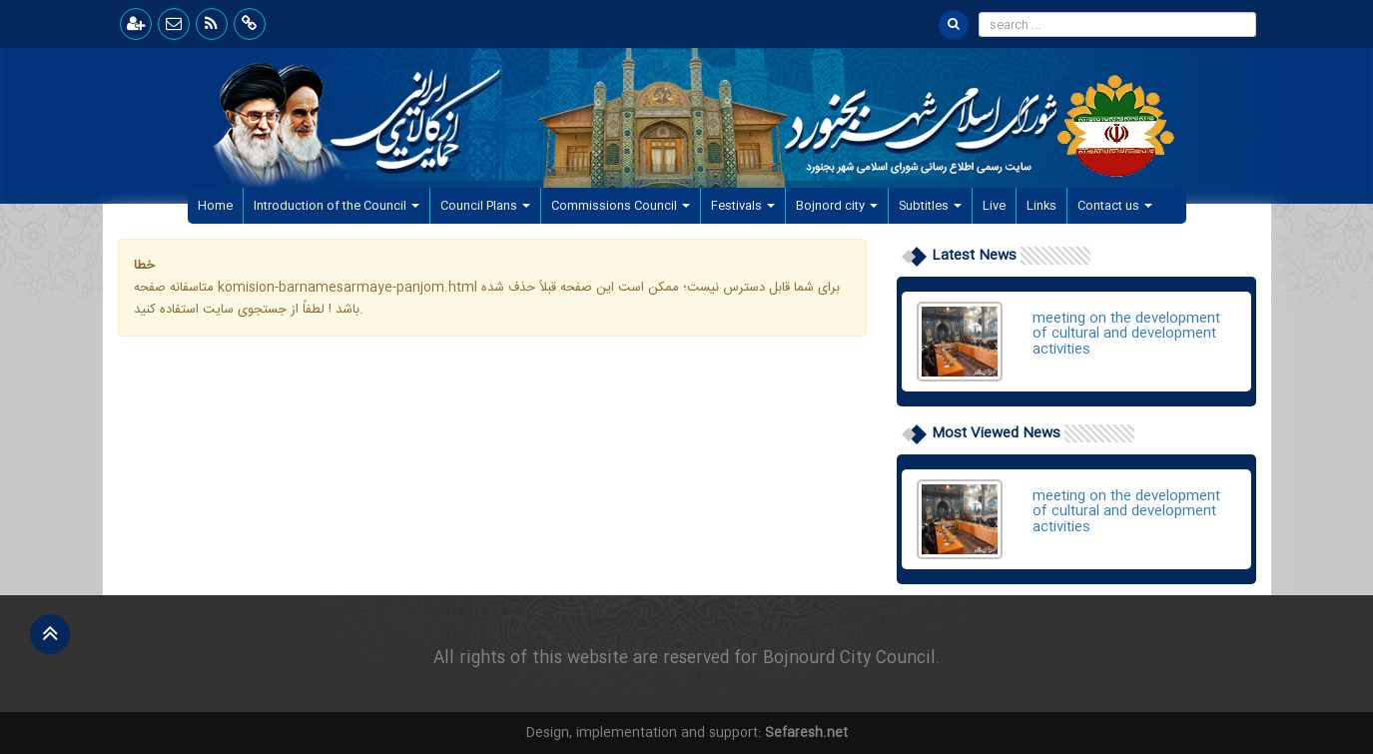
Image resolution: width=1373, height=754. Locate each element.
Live (994, 206)
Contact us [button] (1114, 206)
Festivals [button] (743, 206)
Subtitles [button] (930, 206)
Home (220, 205)
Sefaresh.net (806, 733)
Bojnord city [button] (837, 206)
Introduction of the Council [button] (336, 206)
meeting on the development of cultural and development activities (1126, 334)
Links (1041, 206)
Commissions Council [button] (620, 206)
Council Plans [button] (485, 206)
